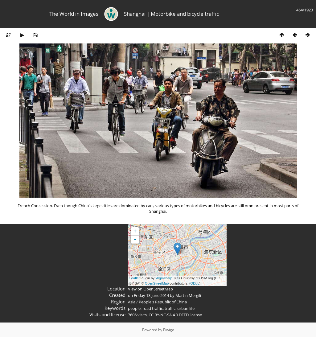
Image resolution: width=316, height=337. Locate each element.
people (134, 308)
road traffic (152, 308)
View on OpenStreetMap (150, 289)
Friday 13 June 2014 (151, 295)
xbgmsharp (163, 278)
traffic (170, 308)
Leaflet (134, 278)
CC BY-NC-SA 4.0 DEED (169, 315)
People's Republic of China (163, 302)
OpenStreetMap (157, 283)
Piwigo (168, 329)
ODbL (195, 283)
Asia (131, 302)
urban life (186, 308)
